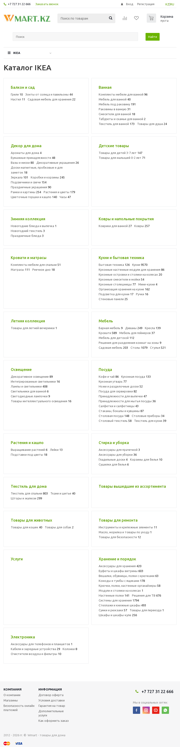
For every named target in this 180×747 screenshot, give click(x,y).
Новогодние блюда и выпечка (33, 226)
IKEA (16, 52)
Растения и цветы (59, 192)
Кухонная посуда (136, 376)
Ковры (142, 226)
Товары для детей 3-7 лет (120, 152)
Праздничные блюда (27, 235)
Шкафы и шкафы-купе (118, 615)
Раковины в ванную (115, 109)
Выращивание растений (29, 449)
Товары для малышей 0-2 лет (122, 157)
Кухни (139, 264)
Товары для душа (152, 123)
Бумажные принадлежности (33, 157)
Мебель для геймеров (137, 332)
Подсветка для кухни (116, 294)
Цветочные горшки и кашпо (34, 197)
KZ (167, 4)
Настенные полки (114, 595)
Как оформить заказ (53, 720)
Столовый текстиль (115, 420)
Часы (65, 197)
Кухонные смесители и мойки (121, 279)
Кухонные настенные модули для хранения (131, 269)
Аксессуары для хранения (120, 566)
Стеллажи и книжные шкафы (122, 605)
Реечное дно (43, 269)
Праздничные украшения (31, 187)
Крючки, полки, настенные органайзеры (129, 585)
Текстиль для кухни (150, 420)
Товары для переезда (147, 610)
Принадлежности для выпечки (123, 396)
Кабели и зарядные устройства (35, 649)
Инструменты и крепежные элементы (128, 527)
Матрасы (20, 269)
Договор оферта (51, 695)
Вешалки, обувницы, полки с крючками (128, 575)
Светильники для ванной (30, 391)
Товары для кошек (26, 527)
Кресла (153, 328)
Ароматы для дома (26, 152)
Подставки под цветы (29, 454)
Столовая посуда (114, 415)
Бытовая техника (114, 264)
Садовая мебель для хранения (51, 99)
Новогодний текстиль (28, 230)
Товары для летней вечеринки (34, 328)
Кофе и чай (109, 376)
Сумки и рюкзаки (113, 610)
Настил (18, 99)
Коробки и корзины (48, 177)
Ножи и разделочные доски (121, 386)
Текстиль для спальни (29, 493)
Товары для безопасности (120, 537)
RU (172, 4)
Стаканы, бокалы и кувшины (121, 411)
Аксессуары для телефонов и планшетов (41, 644)
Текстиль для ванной (117, 123)
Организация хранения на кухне (124, 289)
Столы (139, 347)
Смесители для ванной (117, 114)
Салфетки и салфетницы (119, 406)
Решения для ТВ (146, 595)
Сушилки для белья (114, 464)
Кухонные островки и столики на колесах (130, 274)
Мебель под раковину (117, 104)
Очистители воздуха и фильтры (36, 653)
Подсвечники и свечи (28, 182)
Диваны (133, 328)
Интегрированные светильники (35, 381)
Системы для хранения (119, 600)
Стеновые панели (113, 299)
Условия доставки (51, 700)
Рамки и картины (26, 192)
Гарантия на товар (51, 705)
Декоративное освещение (32, 376)
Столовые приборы (148, 415)
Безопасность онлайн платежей (19, 707)
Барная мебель (111, 328)
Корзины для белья (146, 459)
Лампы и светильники (29, 386)
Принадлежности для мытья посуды (127, 401)
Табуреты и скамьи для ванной (122, 119)
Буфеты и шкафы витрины (121, 571)
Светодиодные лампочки (30, 396)
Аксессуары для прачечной (119, 449)
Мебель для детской (116, 337)
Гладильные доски (113, 459)
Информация (50, 689)
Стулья (158, 347)
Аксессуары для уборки (118, 454)
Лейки (56, 449)
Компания (13, 689)
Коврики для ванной (115, 226)
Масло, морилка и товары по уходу (125, 532)
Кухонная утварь (113, 381)
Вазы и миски (22, 162)
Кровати (108, 332)
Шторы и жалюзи (26, 498)
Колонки (70, 649)
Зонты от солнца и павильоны (49, 94)
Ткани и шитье (62, 493)
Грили (17, 94)
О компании (12, 695)
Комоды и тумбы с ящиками (122, 580)
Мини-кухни (147, 284)
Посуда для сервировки (118, 391)
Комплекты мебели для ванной (123, 94)
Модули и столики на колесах (121, 590)
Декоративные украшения (57, 162)
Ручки (142, 294)
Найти (152, 36)
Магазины (11, 700)
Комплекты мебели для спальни (36, 264)
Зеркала (19, 177)
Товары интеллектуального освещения (41, 401)
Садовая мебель (113, 347)
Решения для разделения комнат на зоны (130, 342)
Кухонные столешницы (117, 284)
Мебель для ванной (115, 99)
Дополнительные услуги (51, 713)
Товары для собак (59, 527)
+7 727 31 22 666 (19, 4)
